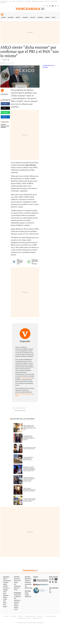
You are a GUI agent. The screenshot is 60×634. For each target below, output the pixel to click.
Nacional (2, 63)
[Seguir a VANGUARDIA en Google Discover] (5, 59)
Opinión (40, 17)
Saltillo (33, 17)
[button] (2, 14)
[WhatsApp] (32, 261)
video (29, 378)
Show (53, 17)
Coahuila (25, 17)
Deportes (29, 394)
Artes (16, 396)
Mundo (47, 17)
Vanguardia (4, 94)
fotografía (23, 378)
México (18, 17)
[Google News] (17, 261)
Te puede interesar (20, 410)
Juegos (3, 17)
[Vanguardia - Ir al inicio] (30, 8)
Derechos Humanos (21, 394)
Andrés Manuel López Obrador (5, 126)
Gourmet (11, 17)
